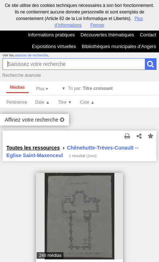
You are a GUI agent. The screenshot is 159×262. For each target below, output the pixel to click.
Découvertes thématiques (107, 34)
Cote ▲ (87, 102)
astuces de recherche (31, 55)
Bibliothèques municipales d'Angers (119, 46)
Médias (17, 87)
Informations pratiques (51, 34)
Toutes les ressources (33, 148)
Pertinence (17, 102)
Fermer (97, 25)
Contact (148, 34)
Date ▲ (42, 102)
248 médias (50, 255)
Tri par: (90, 88)
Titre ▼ (65, 102)
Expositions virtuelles (54, 46)
